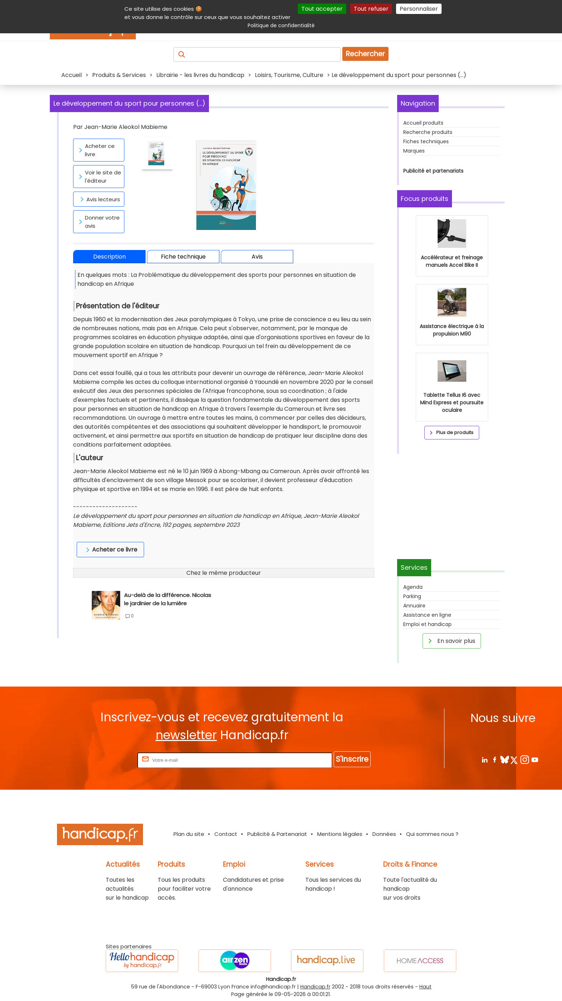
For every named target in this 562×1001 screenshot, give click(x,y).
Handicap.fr (315, 986)
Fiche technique (183, 256)
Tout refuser (371, 9)
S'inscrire (352, 759)
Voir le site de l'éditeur (98, 176)
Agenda (413, 587)
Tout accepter (322, 9)
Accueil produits (423, 122)
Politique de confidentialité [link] (281, 25)
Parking (412, 596)
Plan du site (188, 834)
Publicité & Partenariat (277, 834)
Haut (425, 986)
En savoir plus (450, 640)
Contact (225, 834)
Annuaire (414, 605)
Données (384, 834)
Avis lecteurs (99, 199)
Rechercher (365, 54)
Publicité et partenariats (433, 170)
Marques (414, 150)
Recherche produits (427, 132)
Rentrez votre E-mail (107, 760)
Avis (257, 256)
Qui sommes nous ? (432, 834)
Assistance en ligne (427, 615)
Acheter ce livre (95, 150)
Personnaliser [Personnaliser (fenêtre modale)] (419, 9)
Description (109, 256)
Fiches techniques (426, 141)
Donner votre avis (98, 222)
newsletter (186, 735)
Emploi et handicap (427, 624)
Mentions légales (339, 834)
